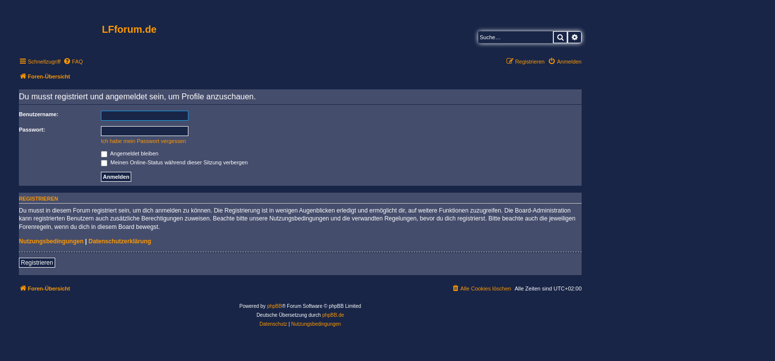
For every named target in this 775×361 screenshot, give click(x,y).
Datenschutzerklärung (119, 241)
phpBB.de (333, 315)
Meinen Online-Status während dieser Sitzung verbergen (174, 162)
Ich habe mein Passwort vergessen (143, 141)
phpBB (274, 306)
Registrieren (37, 262)
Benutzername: (38, 114)
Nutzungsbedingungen (51, 241)
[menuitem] (73, 62)
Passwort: (32, 130)
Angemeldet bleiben (130, 153)
